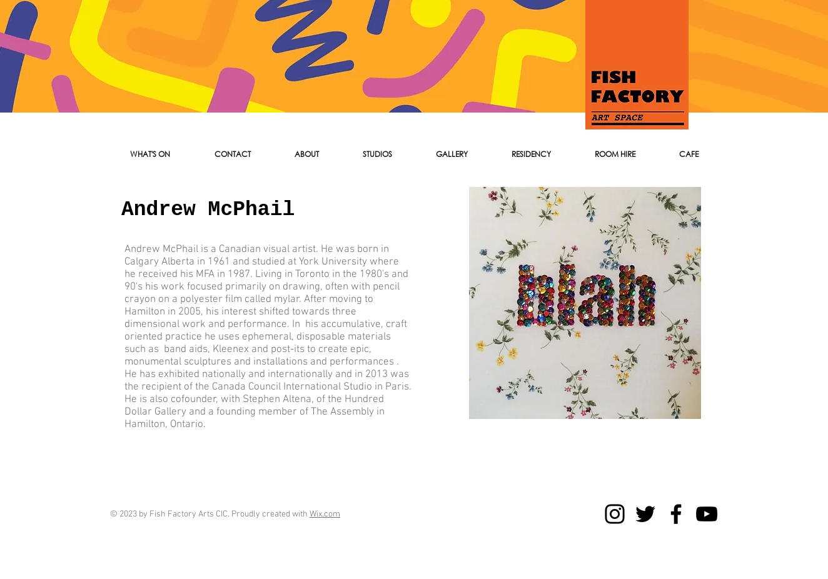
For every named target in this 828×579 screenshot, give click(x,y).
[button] (232, 154)
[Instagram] (615, 514)
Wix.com (325, 514)
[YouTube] (707, 514)
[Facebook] (676, 514)
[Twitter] (645, 514)
